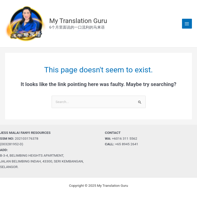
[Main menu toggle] (187, 24)
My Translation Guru (78, 21)
